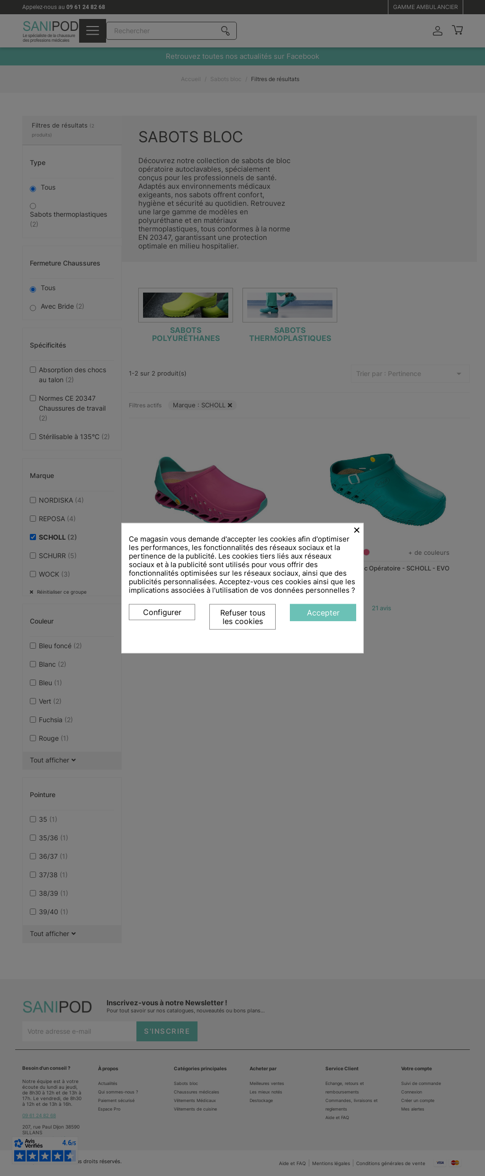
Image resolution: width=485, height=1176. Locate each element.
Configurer (162, 612)
